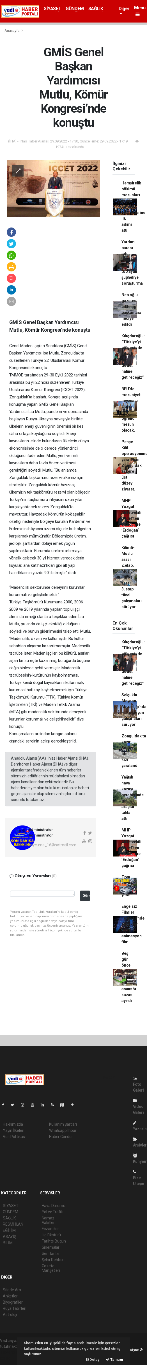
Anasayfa (12, 30)
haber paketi (11, 1352)
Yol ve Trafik (52, 1212)
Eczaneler (50, 1228)
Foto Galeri (138, 1084)
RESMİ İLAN (13, 1224)
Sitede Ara (12, 1290)
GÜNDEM (75, 8)
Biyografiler (13, 1302)
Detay (93, 1359)
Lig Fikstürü (51, 1235)
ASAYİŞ (9, 1236)
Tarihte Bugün (54, 1241)
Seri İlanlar (51, 1253)
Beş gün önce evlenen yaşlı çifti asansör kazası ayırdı (129, 977)
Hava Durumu (53, 1205)
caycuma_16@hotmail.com (52, 845)
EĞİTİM (9, 1230)
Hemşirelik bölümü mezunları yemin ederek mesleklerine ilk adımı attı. (133, 207)
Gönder (86, 895)
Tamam (114, 1359)
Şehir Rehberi (53, 1259)
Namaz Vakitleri (49, 1220)
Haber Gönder (61, 1136)
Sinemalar (50, 1247)
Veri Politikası (14, 1136)
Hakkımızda (13, 1124)
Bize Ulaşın (138, 1178)
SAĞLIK (95, 8)
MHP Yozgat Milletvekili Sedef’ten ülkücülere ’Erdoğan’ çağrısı (131, 518)
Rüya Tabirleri (14, 1308)
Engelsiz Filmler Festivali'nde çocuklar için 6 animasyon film (132, 924)
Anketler (10, 1296)
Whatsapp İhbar (62, 1130)
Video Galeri (138, 1107)
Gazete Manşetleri (51, 1268)
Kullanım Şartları (63, 1124)
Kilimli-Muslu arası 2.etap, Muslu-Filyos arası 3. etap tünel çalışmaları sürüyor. (131, 577)
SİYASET (52, 8)
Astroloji (10, 1314)
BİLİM (8, 1243)
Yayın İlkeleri (13, 1130)
